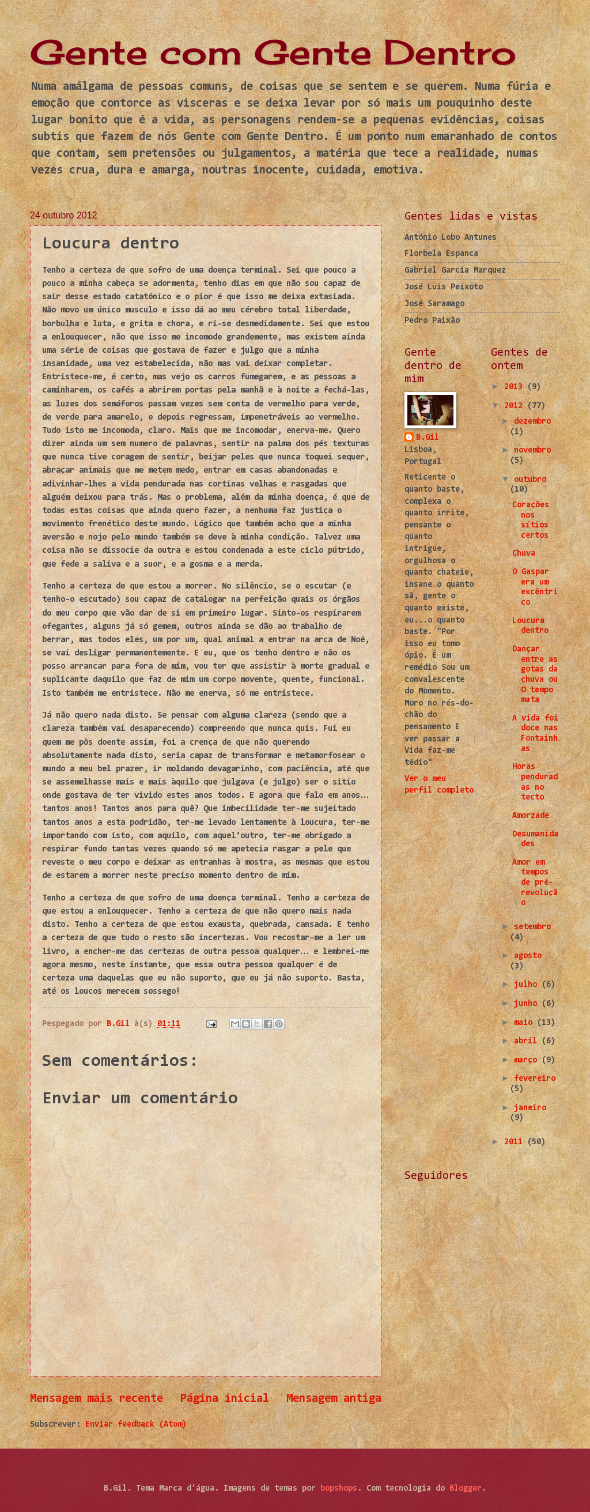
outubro (530, 480)
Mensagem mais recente (96, 1399)
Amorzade (530, 816)
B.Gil (427, 437)
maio (525, 1023)
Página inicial (224, 1399)
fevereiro (534, 1078)
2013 (515, 387)
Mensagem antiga (333, 1399)
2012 (515, 406)
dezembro (532, 421)
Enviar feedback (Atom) (136, 1424)
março (528, 1060)
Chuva (523, 553)
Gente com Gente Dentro (273, 52)
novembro (532, 450)
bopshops (338, 1488)
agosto (528, 956)
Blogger (465, 1488)
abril (528, 1041)
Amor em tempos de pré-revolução (535, 883)
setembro (532, 927)
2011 (515, 1142)
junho (528, 1004)
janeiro (530, 1108)
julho (528, 985)
